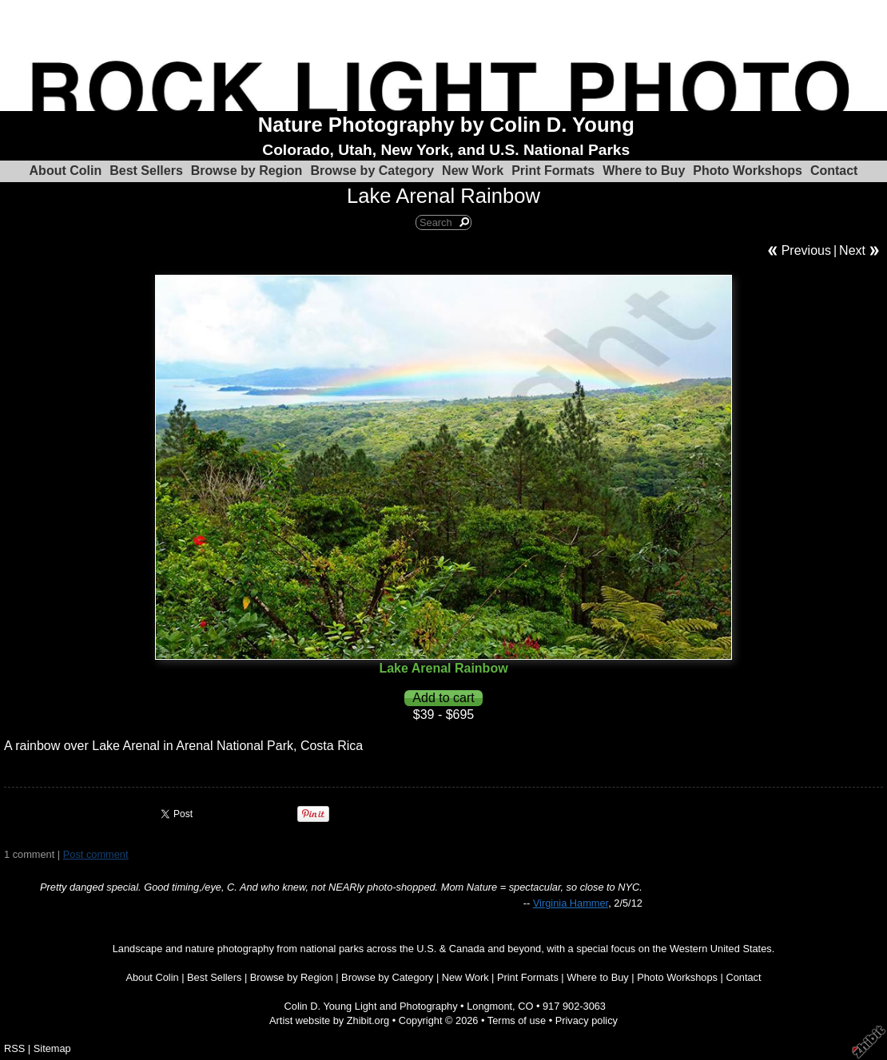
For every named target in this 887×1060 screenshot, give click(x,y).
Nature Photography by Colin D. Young (446, 124)
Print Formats (553, 170)
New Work (472, 170)
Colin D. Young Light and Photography (371, 1006)
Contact (834, 170)
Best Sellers (146, 170)
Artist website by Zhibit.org (329, 1020)
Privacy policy (586, 1020)
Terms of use (516, 1020)
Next (852, 250)
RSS (14, 1048)
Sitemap (52, 1048)
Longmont (489, 1006)
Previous (806, 250)
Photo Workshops (747, 170)
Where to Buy (644, 170)
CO (525, 1006)
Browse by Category (372, 170)
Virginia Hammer (570, 903)
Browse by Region (247, 170)
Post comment (96, 854)
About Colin (66, 170)
